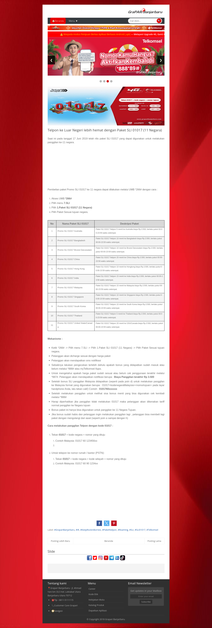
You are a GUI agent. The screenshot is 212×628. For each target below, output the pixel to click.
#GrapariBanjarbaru (64, 529)
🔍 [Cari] (159, 21)
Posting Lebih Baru (60, 540)
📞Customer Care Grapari (65, 605)
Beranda (108, 540)
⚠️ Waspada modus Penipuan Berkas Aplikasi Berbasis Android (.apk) (101, 34)
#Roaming (123, 529)
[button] (99, 523)
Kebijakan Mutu (97, 599)
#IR (77, 529)
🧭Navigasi (57, 610)
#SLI (131, 529)
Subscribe (146, 601)
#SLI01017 (140, 529)
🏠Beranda (58, 20)
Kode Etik (93, 594)
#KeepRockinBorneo (90, 529)
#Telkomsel (152, 529)
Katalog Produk (96, 605)
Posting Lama (154, 540)
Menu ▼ (73, 20)
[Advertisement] (106, 166)
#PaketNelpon (109, 529)
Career (92, 588)
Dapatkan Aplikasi (98, 610)
